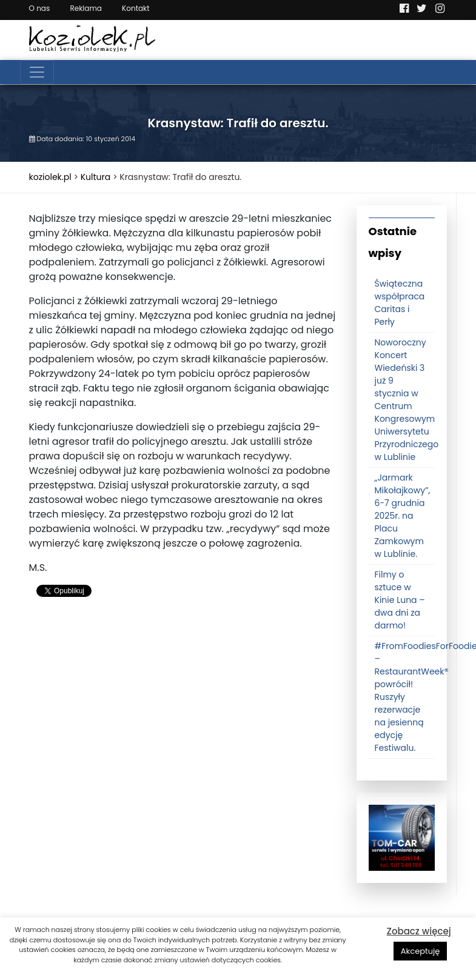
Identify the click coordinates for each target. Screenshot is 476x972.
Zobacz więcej (419, 931)
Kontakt (136, 8)
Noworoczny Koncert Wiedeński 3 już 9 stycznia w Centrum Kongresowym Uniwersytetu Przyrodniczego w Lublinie (407, 399)
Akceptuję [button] (420, 951)
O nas (39, 8)
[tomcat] (402, 837)
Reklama (85, 8)
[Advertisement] (183, 705)
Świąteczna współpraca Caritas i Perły (400, 303)
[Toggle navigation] (37, 72)
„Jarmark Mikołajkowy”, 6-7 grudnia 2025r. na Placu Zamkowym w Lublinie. (403, 515)
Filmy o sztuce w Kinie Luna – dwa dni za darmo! (400, 599)
